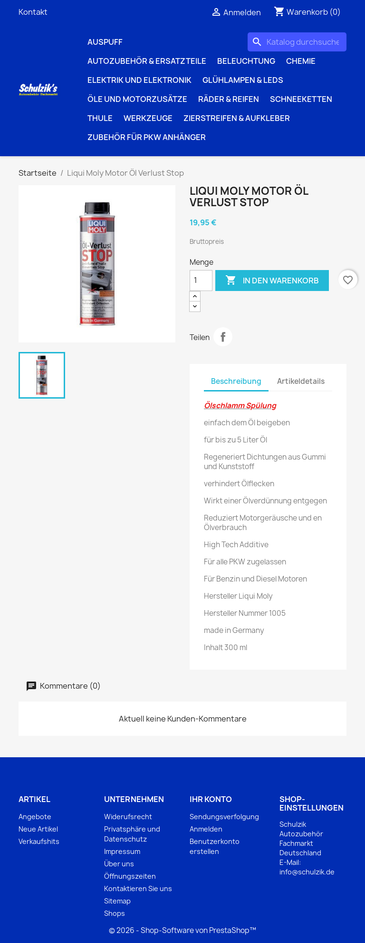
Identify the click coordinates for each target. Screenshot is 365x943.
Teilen (222, 336)
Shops (114, 913)
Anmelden (206, 828)
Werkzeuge (148, 118)
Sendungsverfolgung (224, 816)
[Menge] (201, 280)
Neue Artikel (38, 828)
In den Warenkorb (272, 280)
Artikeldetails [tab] (301, 381)
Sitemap (117, 900)
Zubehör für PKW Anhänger (146, 137)
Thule (100, 118)
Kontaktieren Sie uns (138, 888)
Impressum (122, 851)
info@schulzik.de (307, 871)
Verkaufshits (39, 841)
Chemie (301, 61)
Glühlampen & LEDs (242, 80)
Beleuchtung (246, 61)
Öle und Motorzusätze (137, 99)
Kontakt (33, 12)
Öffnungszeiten (130, 876)
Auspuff (105, 42)
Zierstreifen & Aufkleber (236, 118)
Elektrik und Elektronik (139, 80)
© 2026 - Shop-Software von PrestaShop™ (182, 930)
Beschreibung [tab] (236, 381)
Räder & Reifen (228, 99)
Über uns (119, 863)
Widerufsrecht (128, 816)
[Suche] (297, 41)
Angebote (35, 816)
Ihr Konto (211, 799)
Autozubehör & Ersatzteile (146, 61)
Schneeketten (301, 99)
